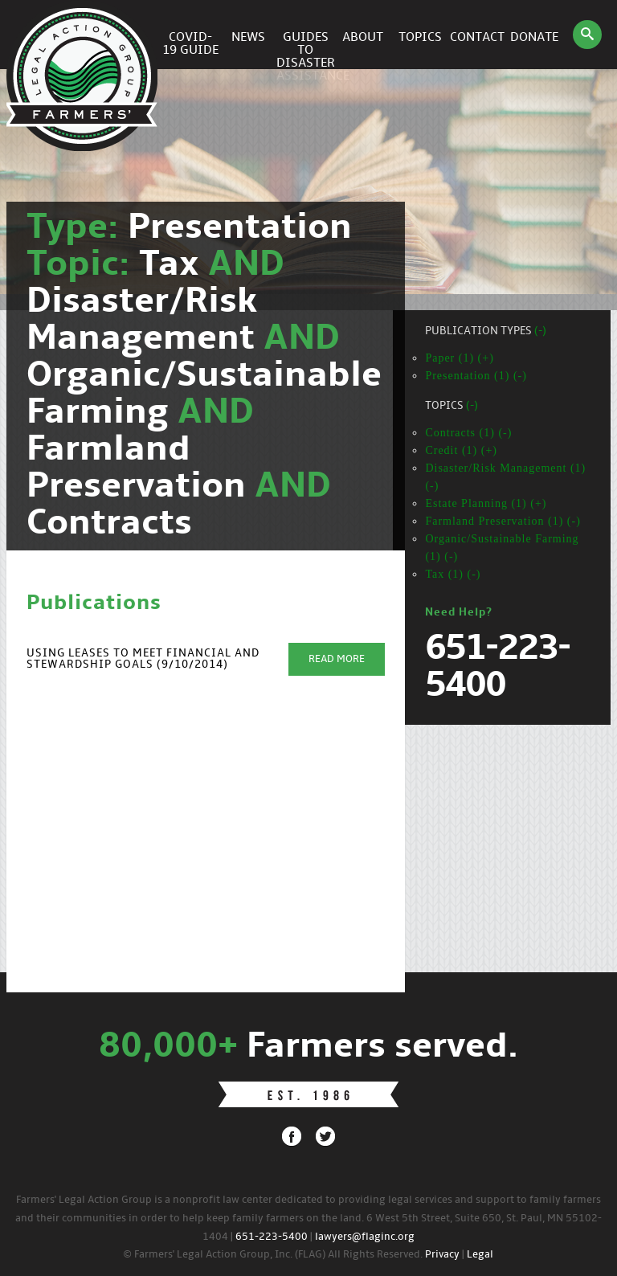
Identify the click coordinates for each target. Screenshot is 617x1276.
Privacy (442, 1254)
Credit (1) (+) (461, 450)
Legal (480, 1254)
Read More (336, 659)
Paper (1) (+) (459, 358)
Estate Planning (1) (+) (485, 503)
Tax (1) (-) (452, 574)
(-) (540, 331)
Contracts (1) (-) (468, 433)
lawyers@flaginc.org (365, 1237)
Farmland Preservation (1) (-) (502, 521)
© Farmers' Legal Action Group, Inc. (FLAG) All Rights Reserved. (273, 1254)
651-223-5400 (271, 1237)
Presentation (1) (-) (476, 376)
